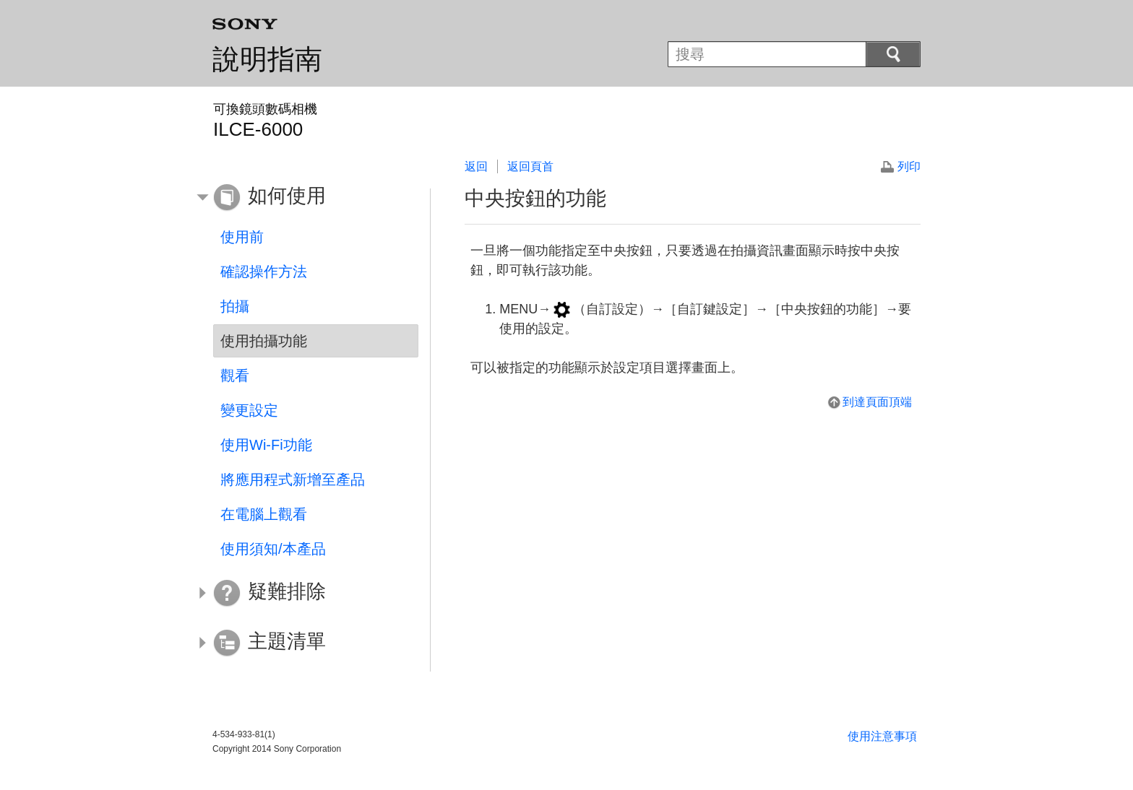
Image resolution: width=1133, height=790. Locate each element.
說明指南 (267, 59)
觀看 (234, 375)
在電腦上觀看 (263, 514)
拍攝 (234, 306)
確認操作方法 (263, 271)
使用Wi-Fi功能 (266, 445)
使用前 (242, 237)
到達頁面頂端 (877, 402)
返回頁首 (530, 166)
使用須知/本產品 (273, 549)
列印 (909, 166)
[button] (304, 198)
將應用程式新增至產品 (292, 479)
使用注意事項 (882, 736)
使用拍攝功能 (263, 341)
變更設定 (249, 410)
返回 (476, 166)
